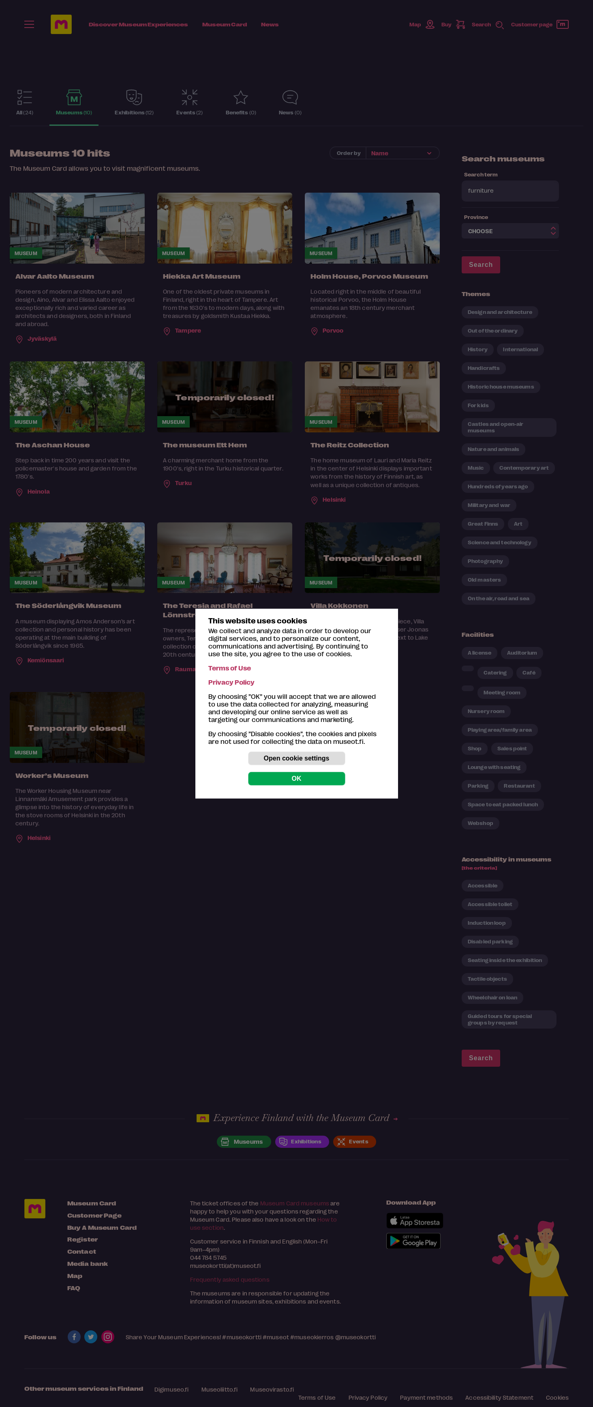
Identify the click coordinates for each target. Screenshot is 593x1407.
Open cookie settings (297, 758)
